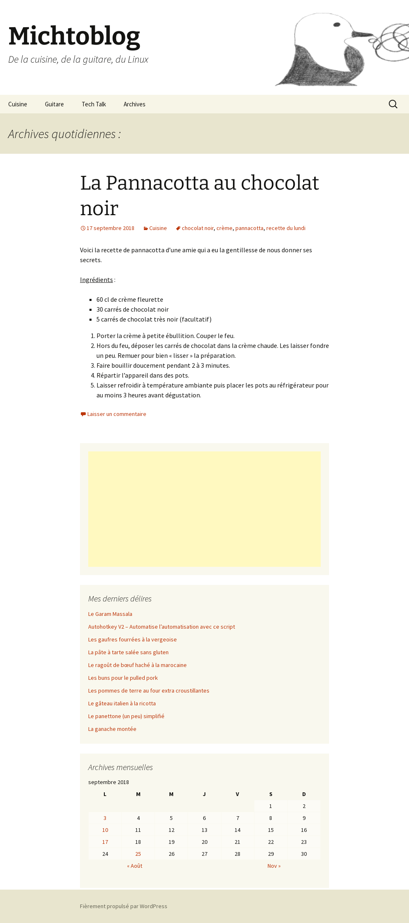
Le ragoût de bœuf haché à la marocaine (137, 665)
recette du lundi (286, 228)
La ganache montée (112, 729)
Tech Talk (94, 104)
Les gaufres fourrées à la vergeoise (132, 639)
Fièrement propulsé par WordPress (123, 906)
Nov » (274, 865)
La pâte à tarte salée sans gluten (128, 652)
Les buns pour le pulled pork (123, 677)
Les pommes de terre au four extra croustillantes (148, 690)
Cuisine (17, 104)
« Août (134, 865)
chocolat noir (198, 228)
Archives (135, 104)
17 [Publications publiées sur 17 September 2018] (105, 841)
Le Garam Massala (110, 614)
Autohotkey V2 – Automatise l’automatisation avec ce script (161, 626)
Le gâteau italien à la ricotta (122, 703)
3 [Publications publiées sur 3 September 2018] (104, 818)
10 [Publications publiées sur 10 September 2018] (105, 830)
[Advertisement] (204, 509)
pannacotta (249, 228)
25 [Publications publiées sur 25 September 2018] (138, 853)
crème (224, 228)
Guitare (54, 104)
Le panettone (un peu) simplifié (126, 716)
